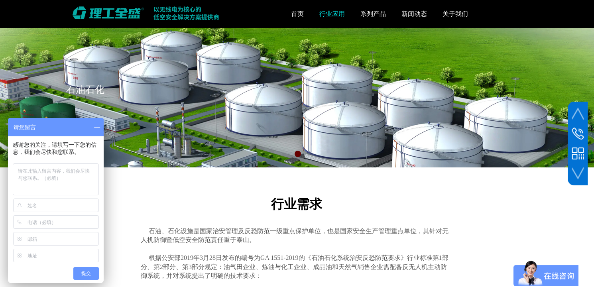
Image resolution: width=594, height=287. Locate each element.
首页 (297, 13)
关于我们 (455, 13)
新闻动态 (414, 13)
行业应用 (332, 13)
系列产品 (373, 13)
